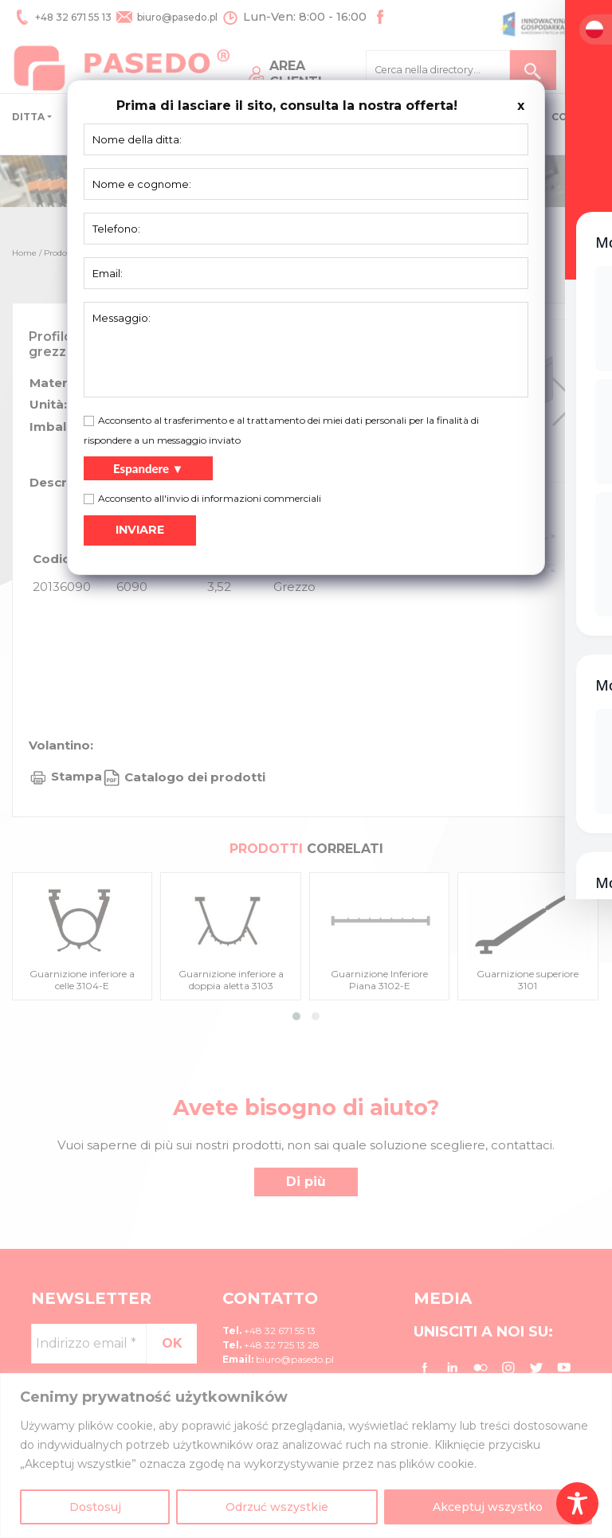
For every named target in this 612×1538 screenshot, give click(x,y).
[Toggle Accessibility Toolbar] (577, 1503)
